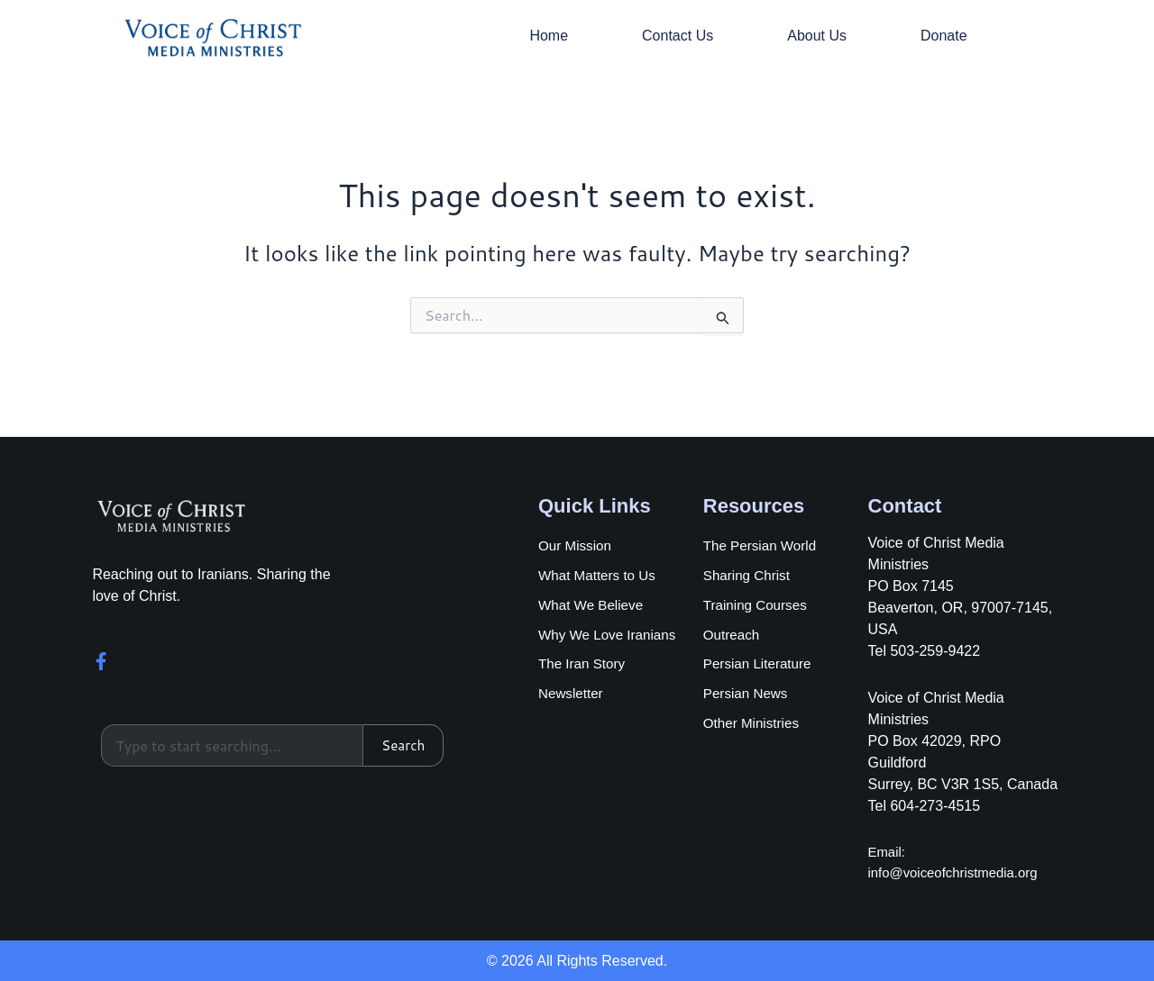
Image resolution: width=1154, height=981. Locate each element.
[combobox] (231, 746)
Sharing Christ (748, 574)
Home (548, 35)
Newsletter (572, 696)
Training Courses (757, 605)
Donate (943, 35)
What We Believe (593, 605)
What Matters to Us (600, 574)
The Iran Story (583, 666)
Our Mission (576, 543)
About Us (817, 35)
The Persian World (762, 543)
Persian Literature (760, 666)
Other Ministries (753, 727)
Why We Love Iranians (610, 635)
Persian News (747, 696)
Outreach (733, 635)
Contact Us (677, 35)
